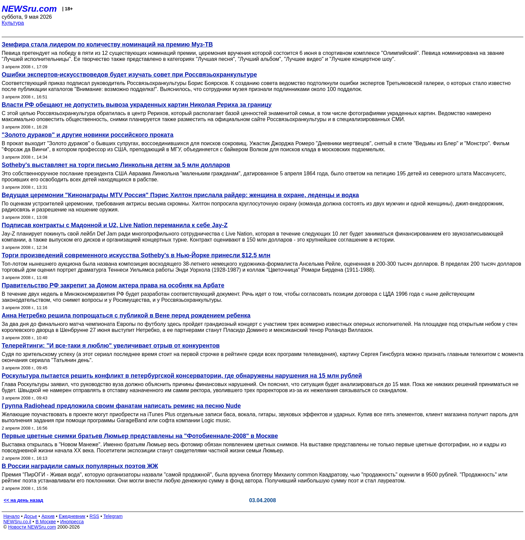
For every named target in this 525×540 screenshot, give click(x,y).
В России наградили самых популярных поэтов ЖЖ (80, 466)
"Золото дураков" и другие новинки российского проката (87, 134)
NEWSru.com (29, 9)
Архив (48, 516)
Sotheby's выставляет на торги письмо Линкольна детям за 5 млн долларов (116, 165)
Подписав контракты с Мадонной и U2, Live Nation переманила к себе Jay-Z (115, 225)
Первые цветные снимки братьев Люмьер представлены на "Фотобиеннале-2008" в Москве (140, 436)
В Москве (45, 521)
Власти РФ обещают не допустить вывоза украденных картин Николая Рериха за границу (137, 104)
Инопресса (72, 521)
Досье (30, 516)
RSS (94, 516)
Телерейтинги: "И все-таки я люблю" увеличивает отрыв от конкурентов (111, 345)
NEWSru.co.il (17, 521)
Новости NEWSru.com (32, 527)
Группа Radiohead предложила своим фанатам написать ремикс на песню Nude (121, 405)
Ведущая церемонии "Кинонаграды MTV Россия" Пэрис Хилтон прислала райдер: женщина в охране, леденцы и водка (180, 195)
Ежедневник (72, 516)
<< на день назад (23, 500)
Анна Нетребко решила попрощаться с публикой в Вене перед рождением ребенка (126, 315)
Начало (11, 516)
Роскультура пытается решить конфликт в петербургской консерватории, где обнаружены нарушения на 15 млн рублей (182, 375)
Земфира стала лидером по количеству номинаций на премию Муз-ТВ (107, 44)
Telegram (113, 516)
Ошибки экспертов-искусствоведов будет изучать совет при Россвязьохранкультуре (129, 74)
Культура (13, 23)
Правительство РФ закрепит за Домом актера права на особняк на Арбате (113, 285)
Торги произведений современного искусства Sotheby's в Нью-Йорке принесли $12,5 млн (136, 255)
